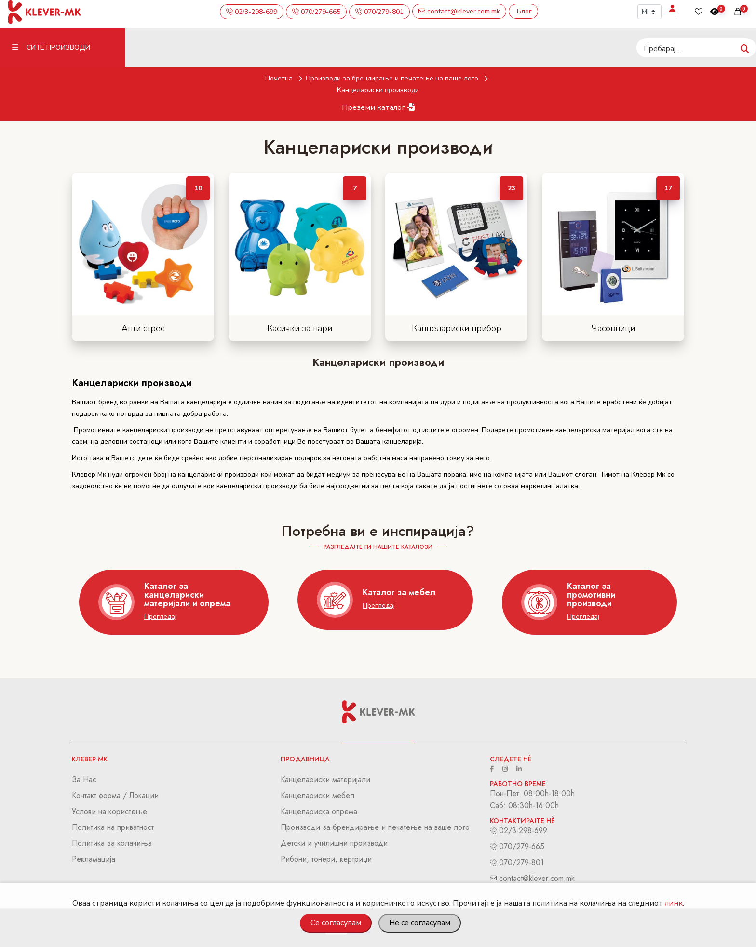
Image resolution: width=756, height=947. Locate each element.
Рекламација (93, 859)
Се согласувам (335, 923)
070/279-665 (520, 846)
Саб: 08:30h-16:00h (524, 805)
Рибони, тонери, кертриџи (326, 859)
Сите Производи (51, 47)
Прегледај (160, 616)
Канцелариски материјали (325, 779)
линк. (674, 903)
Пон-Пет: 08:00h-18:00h (532, 793)
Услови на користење (109, 811)
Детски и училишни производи (334, 843)
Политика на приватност (113, 827)
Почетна (285, 78)
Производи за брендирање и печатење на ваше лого (398, 78)
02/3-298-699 (522, 830)
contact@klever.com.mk (536, 878)
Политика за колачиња (112, 843)
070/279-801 (520, 862)
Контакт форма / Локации (115, 795)
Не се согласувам (419, 923)
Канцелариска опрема (319, 811)
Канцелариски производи (378, 89)
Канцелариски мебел (317, 795)
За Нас (84, 779)
